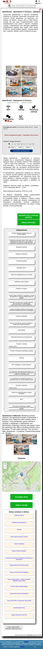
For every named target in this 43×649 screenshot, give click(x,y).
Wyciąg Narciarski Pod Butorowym (19, 565)
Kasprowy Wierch (19, 515)
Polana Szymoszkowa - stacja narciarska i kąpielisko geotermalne (19, 580)
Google (26, 642)
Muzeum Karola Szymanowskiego (19, 572)
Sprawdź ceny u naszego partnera (28, 216)
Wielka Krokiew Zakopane (19, 551)
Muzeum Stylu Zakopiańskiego (19, 586)
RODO (22, 646)
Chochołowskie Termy (19, 608)
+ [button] (5, 464)
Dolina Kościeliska (19, 544)
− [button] (5, 467)
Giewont (19, 530)
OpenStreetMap (36, 491)
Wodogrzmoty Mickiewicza (19, 522)
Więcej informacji (28, 223)
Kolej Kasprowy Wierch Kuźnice (19, 537)
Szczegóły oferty (21, 497)
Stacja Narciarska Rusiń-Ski (19, 615)
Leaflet (28, 491)
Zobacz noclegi (22, 505)
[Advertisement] (21, 49)
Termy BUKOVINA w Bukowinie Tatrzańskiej (19, 601)
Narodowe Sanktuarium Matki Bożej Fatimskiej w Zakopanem (19, 559)
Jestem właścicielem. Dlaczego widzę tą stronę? (13, 628)
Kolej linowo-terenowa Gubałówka (19, 593)
